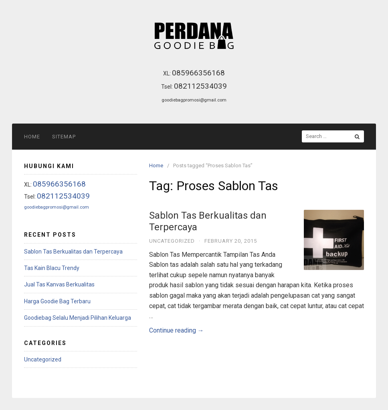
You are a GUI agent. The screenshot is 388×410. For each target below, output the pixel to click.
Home (32, 137)
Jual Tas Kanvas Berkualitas (59, 284)
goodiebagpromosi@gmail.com (194, 100)
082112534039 (200, 86)
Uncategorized (172, 241)
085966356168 (198, 72)
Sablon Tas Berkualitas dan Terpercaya (73, 251)
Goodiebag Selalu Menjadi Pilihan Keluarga (77, 318)
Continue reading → (176, 330)
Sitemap (64, 137)
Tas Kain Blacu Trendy (51, 268)
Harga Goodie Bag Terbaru (57, 301)
